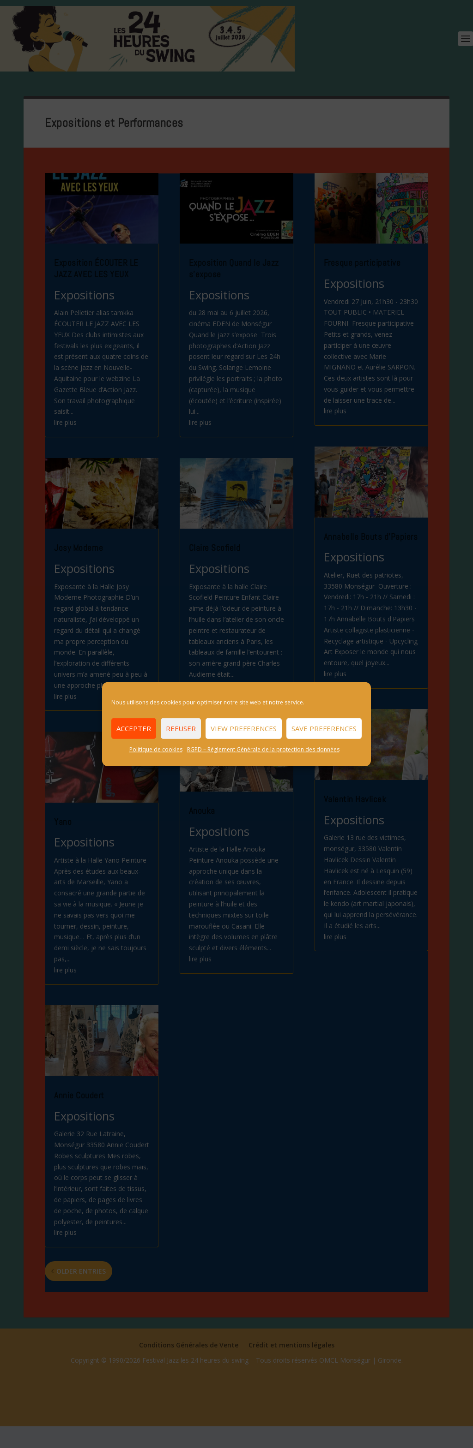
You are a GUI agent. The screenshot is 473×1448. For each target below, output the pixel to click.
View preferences (244, 728)
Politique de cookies (155, 749)
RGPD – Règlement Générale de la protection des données (263, 749)
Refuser (181, 728)
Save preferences (324, 728)
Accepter (133, 728)
